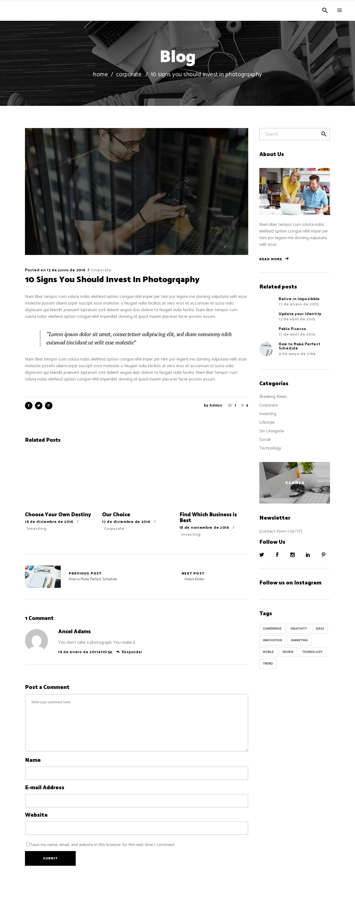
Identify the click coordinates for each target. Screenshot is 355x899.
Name (33, 760)
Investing (36, 529)
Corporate (129, 75)
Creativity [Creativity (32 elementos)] (298, 628)
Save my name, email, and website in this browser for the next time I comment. (103, 845)
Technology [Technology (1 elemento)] (312, 652)
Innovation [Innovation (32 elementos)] (272, 640)
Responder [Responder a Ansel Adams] (132, 652)
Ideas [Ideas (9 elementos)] (320, 628)
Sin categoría (271, 431)
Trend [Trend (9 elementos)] (268, 663)
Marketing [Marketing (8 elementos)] (299, 640)
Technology (270, 448)
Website (36, 815)
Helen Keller (193, 577)
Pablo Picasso (292, 329)
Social (264, 439)
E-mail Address (44, 788)
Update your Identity (300, 314)
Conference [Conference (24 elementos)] (272, 628)
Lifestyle (267, 422)
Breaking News (273, 396)
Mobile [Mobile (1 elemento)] (268, 652)
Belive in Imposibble (299, 299)
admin (215, 405)
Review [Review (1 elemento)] (288, 652)
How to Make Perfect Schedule (43, 577)
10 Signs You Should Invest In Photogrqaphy (112, 280)
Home (100, 75)
